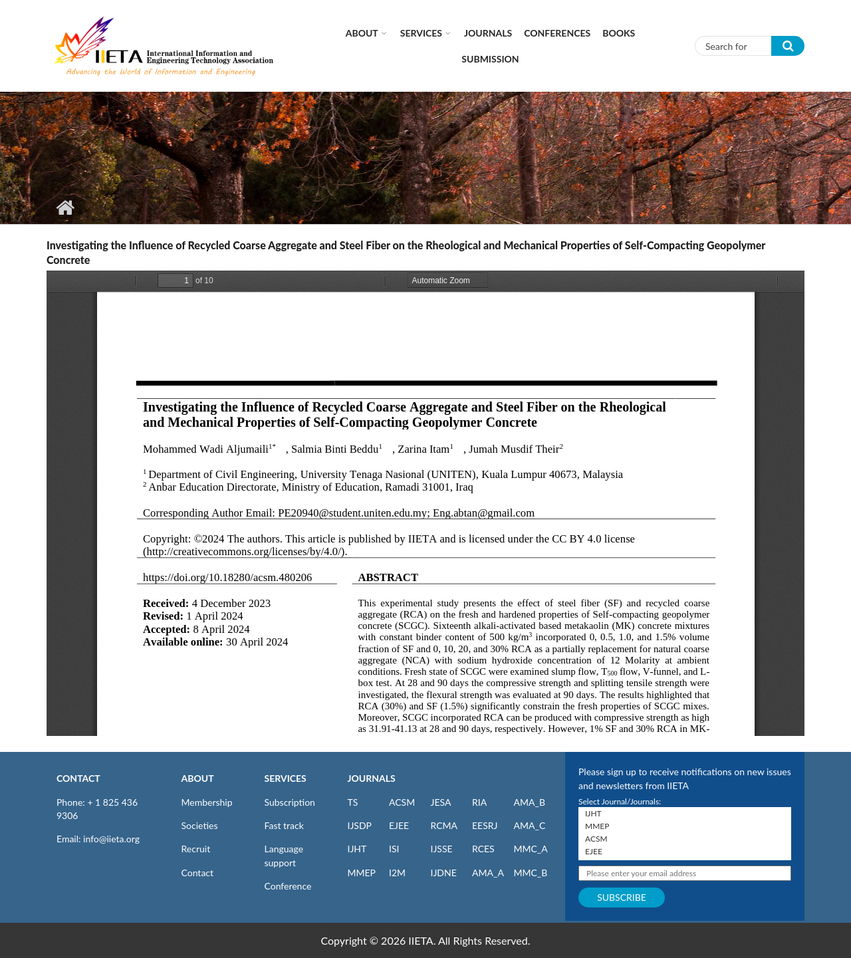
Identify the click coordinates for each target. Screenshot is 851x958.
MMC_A (531, 848)
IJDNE (444, 872)
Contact (198, 872)
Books (618, 33)
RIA (479, 802)
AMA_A (488, 872)
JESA (441, 802)
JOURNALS (372, 778)
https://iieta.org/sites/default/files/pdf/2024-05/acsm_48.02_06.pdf (425, 503)
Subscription (290, 802)
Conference (288, 886)
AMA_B (529, 802)
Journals (488, 33)
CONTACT (78, 778)
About (362, 33)
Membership (207, 802)
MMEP (362, 872)
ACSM (402, 802)
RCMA (444, 825)
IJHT (357, 848)
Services (421, 33)
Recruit (196, 848)
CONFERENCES (557, 33)
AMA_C (530, 825)
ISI (394, 848)
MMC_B (531, 872)
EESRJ (484, 825)
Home (65, 207)
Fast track (284, 825)
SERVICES (285, 778)
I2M (397, 872)
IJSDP (360, 825)
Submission (490, 58)
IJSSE (442, 848)
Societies (200, 825)
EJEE (399, 825)
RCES (483, 848)
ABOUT (198, 778)
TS (353, 802)
